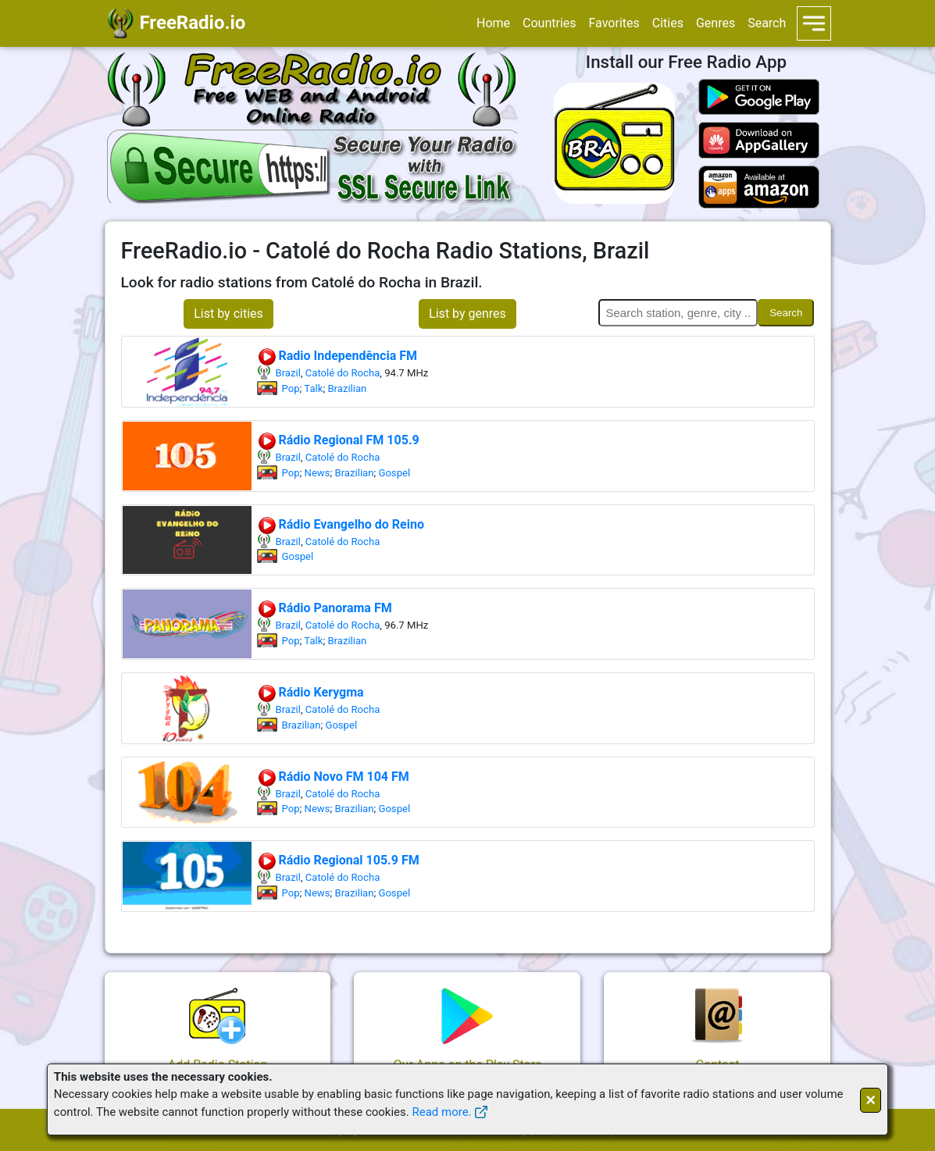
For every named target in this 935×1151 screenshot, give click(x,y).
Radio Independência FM (337, 355)
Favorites (614, 23)
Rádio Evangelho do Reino (340, 524)
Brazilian (346, 388)
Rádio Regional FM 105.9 (338, 440)
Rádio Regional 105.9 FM (338, 860)
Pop (291, 388)
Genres (715, 23)
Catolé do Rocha (342, 373)
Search (767, 23)
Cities (667, 23)
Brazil (288, 373)
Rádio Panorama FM (324, 607)
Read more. (441, 1112)
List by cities (228, 313)
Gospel (394, 473)
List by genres (467, 313)
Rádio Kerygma (310, 692)
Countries (549, 23)
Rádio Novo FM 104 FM (333, 776)
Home (493, 23)
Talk (313, 388)
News (317, 473)
